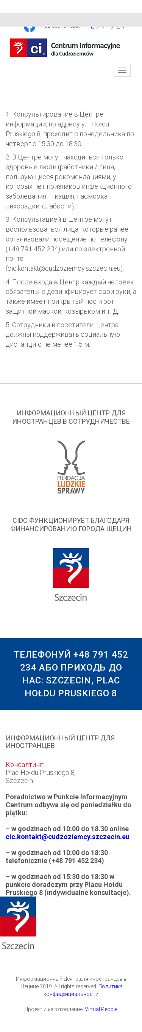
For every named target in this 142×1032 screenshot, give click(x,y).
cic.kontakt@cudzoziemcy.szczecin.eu (68, 837)
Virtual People (101, 1009)
